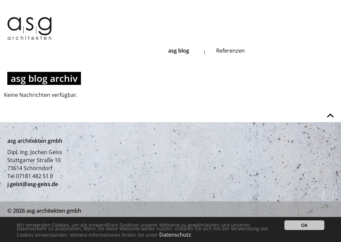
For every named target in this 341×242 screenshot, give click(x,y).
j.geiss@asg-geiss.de (32, 184)
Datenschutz (175, 234)
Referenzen (230, 50)
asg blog (178, 50)
